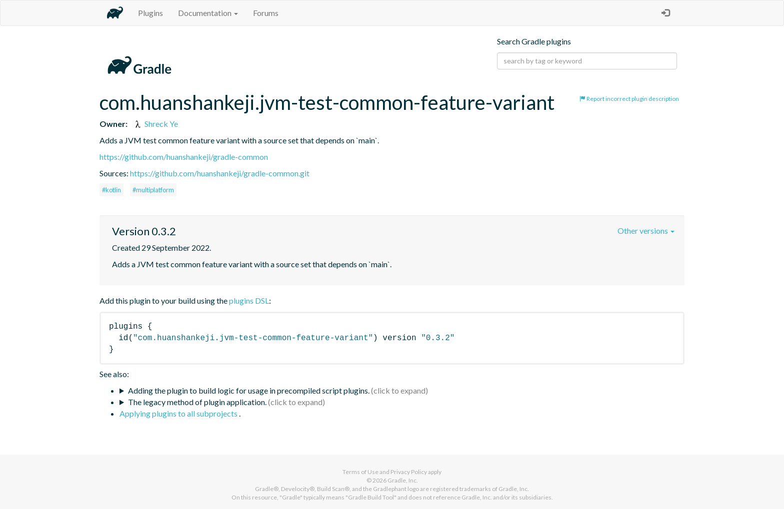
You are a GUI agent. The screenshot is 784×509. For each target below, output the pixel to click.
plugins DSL (249, 300)
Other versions (646, 230)
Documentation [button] (208, 12)
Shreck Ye (155, 123)
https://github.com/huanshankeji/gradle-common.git (220, 173)
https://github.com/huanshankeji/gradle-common (184, 156)
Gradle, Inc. (403, 480)
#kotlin (111, 190)
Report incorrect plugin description (629, 98)
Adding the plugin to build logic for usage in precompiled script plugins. (249, 390)
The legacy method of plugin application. (197, 402)
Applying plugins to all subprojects (179, 413)
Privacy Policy (408, 472)
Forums (265, 12)
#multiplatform (153, 190)
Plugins (150, 12)
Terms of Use (360, 472)
